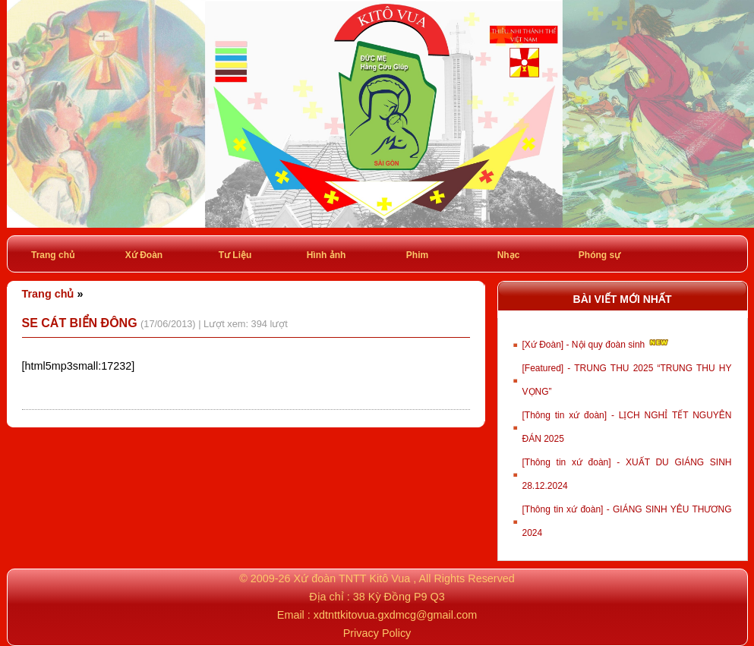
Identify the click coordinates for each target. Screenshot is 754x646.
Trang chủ (52, 255)
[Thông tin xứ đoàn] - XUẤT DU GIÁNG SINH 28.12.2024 (627, 474)
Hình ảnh (326, 255)
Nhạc (508, 255)
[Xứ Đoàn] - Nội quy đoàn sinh (596, 343)
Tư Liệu (235, 255)
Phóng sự (599, 255)
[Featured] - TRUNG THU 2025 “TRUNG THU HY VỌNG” (627, 380)
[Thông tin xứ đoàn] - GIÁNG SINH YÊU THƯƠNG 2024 (627, 521)
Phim (417, 255)
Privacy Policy (377, 633)
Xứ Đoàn (143, 255)
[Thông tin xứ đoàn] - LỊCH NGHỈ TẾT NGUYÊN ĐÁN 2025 (627, 427)
